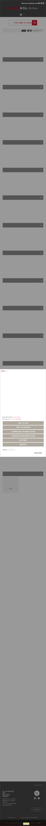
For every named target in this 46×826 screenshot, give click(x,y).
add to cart (23, 423)
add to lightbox (23, 427)
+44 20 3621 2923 (16, 419)
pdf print (23, 440)
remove (26, 823)
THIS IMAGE (17, 417)
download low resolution (23, 431)
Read (39, 822)
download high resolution (23, 436)
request (23, 444)
